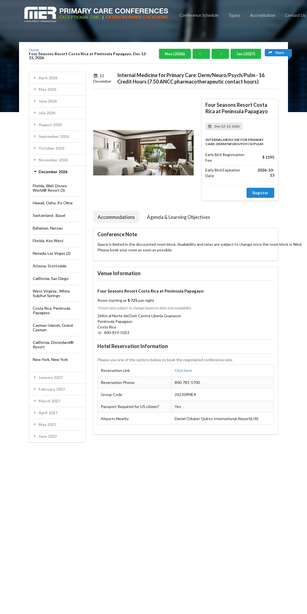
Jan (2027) (245, 53)
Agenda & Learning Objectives (178, 217)
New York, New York (50, 359)
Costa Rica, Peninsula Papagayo (51, 310)
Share (276, 52)
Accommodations (116, 217)
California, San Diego (51, 278)
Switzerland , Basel (49, 215)
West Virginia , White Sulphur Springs (51, 293)
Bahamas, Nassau (48, 228)
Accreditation (262, 15)
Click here (183, 370)
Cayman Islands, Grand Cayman (53, 327)
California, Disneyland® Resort (53, 344)
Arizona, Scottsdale (50, 265)
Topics (234, 15)
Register (260, 192)
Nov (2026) (175, 53)
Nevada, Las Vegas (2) (52, 253)
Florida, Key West (48, 240)
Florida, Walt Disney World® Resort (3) (50, 188)
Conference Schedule (199, 15)
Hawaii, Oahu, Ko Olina (52, 202)
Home (34, 50)
